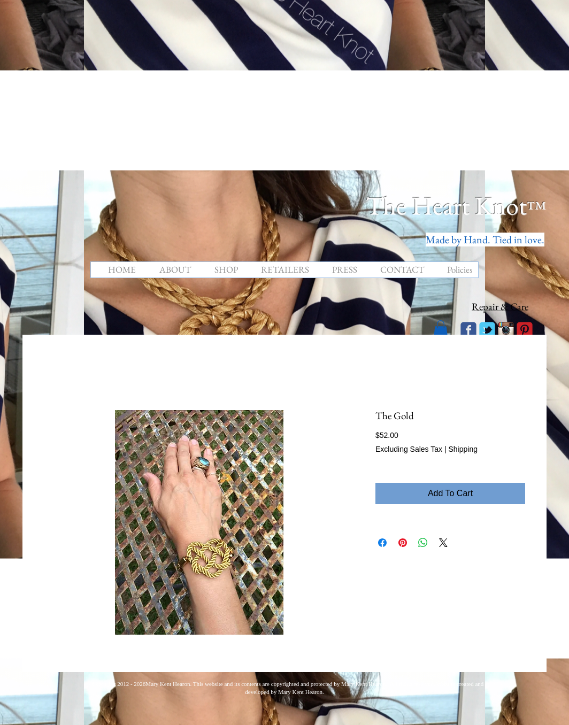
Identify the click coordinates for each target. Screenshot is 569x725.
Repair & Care (500, 306)
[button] (440, 329)
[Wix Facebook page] (468, 330)
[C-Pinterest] (525, 330)
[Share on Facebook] (382, 542)
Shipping (463, 449)
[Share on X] (443, 542)
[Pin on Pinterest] (402, 542)
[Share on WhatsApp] (423, 542)
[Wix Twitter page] (487, 330)
